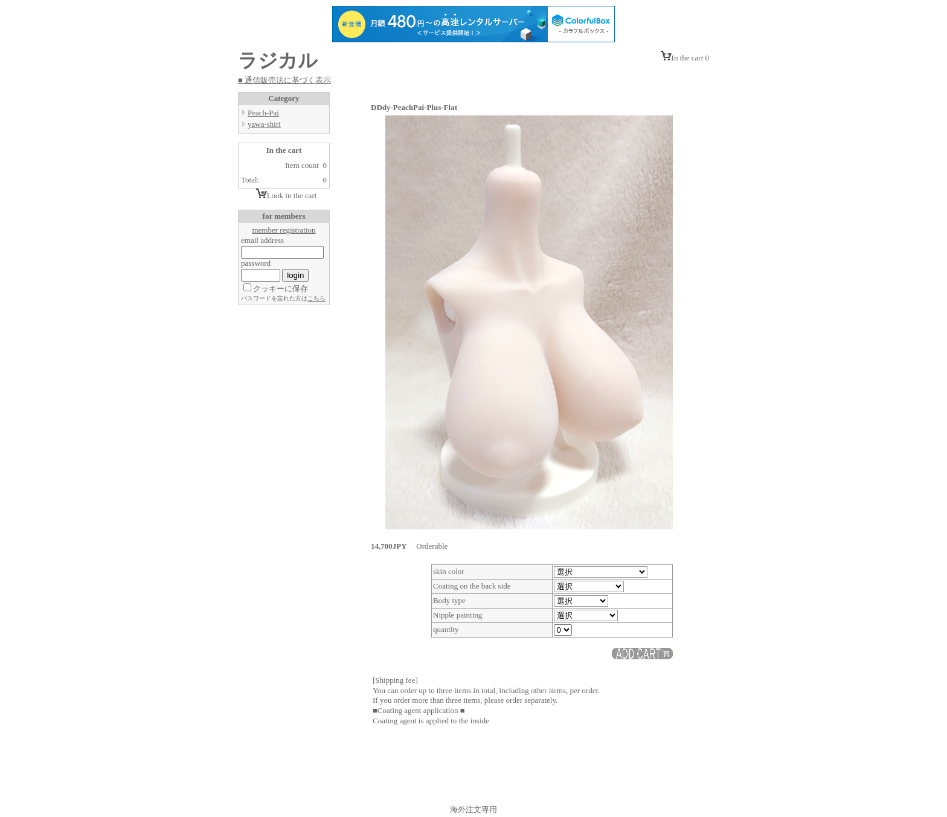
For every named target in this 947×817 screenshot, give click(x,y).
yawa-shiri (264, 124)
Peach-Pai (263, 112)
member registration (283, 229)
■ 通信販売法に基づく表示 (284, 80)
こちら (316, 298)
